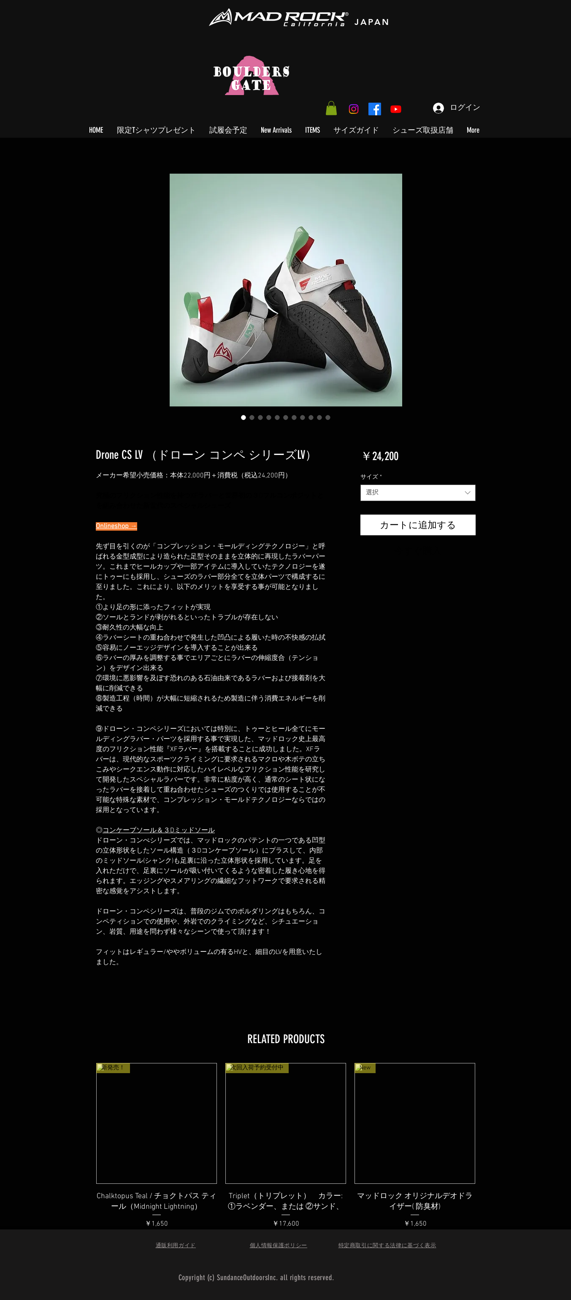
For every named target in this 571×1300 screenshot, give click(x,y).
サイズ (371, 477)
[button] (331, 108)
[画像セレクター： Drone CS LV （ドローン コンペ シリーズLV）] (243, 417)
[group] (286, 1157)
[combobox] (418, 493)
